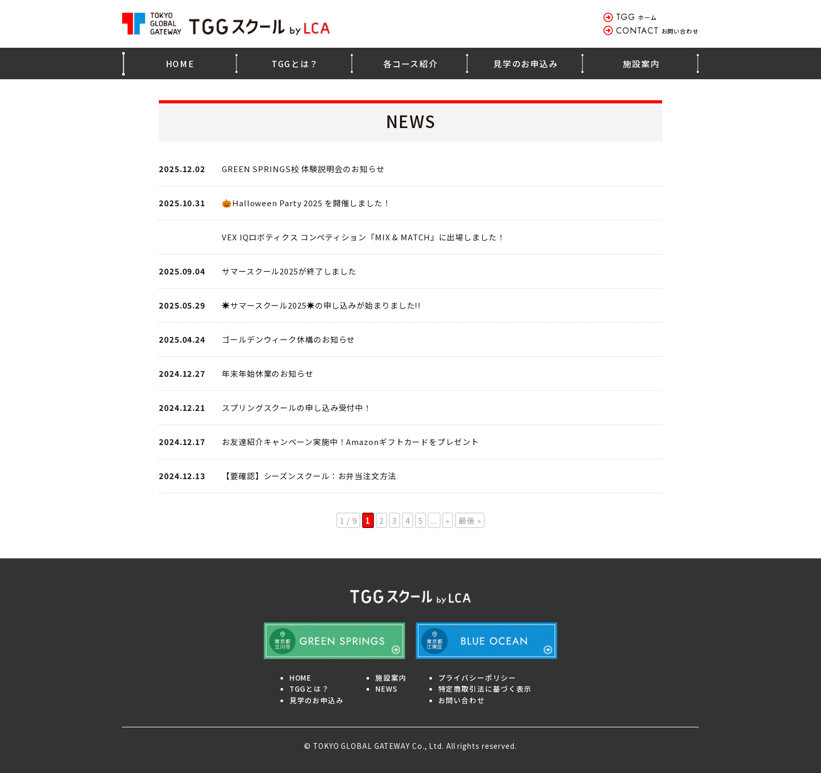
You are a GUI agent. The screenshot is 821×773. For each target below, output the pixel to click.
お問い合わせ (657, 31)
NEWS (386, 688)
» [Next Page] (448, 520)
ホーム (636, 17)
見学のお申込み (525, 63)
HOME (180, 63)
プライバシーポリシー (477, 677)
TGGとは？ (295, 63)
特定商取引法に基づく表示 (485, 688)
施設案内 (641, 63)
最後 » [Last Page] (469, 520)
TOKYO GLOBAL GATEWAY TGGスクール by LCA (227, 24)
